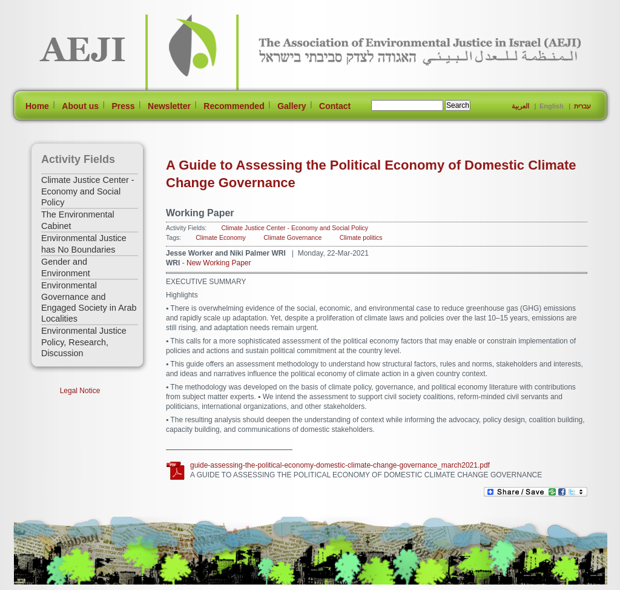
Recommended (233, 106)
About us (80, 106)
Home (37, 106)
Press (122, 106)
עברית (582, 106)
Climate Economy (221, 237)
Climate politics (361, 237)
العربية (520, 106)
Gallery (291, 106)
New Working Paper (218, 263)
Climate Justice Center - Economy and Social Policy (87, 191)
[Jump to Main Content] (52, 584)
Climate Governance (292, 237)
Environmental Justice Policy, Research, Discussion (84, 342)
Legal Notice (80, 390)
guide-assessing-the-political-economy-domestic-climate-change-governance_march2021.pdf (340, 465)
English (551, 106)
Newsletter (169, 106)
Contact (335, 106)
